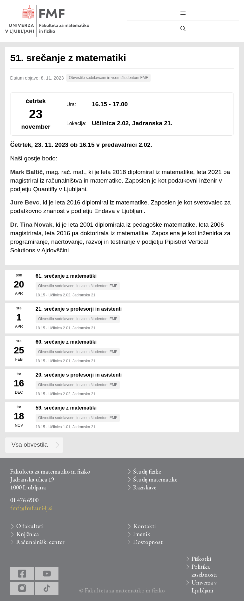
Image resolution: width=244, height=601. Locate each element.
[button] (183, 13)
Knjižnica (27, 534)
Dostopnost (148, 542)
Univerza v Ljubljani (204, 586)
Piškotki (201, 559)
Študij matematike (155, 479)
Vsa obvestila (29, 444)
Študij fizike (147, 471)
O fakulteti (30, 526)
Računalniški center (40, 542)
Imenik (141, 534)
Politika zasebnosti (204, 570)
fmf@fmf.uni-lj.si (31, 508)
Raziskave (144, 487)
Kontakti (144, 526)
